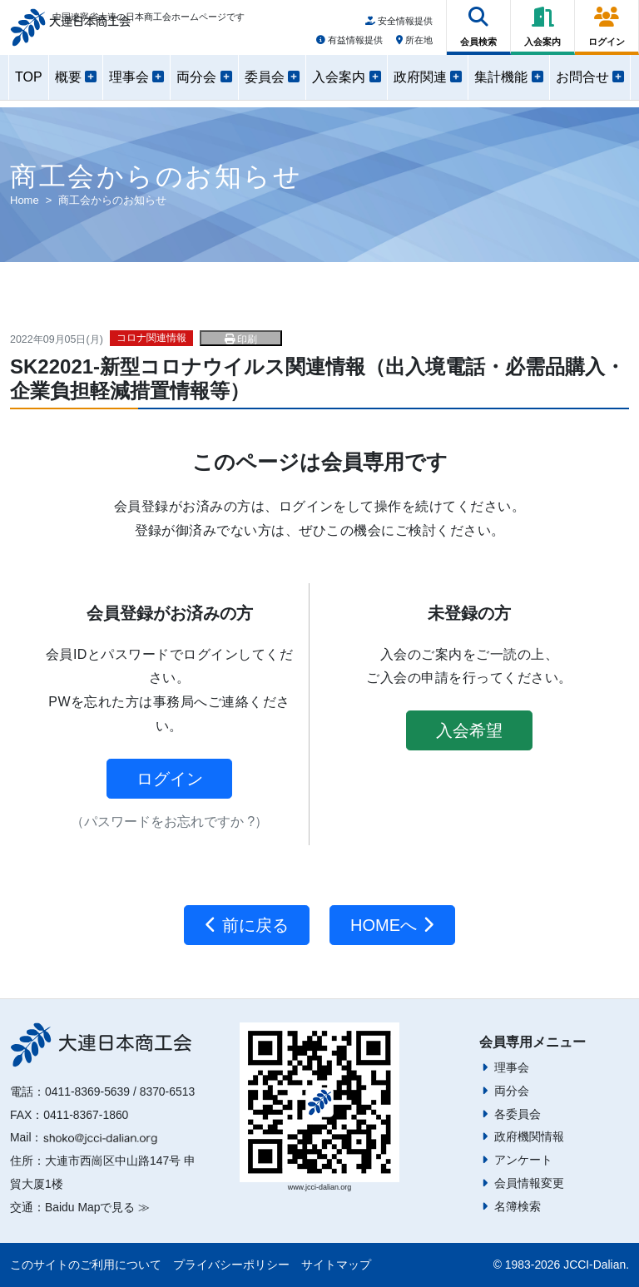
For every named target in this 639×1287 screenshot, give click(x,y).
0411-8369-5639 (87, 1091)
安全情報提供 (399, 26)
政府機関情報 (529, 1136)
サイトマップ (336, 1264)
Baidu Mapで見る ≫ (97, 1207)
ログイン (169, 779)
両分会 (511, 1090)
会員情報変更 (529, 1183)
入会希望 (469, 730)
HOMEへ (392, 925)
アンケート (523, 1159)
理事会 (511, 1067)
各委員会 (517, 1114)
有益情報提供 (349, 44)
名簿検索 (517, 1206)
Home (24, 200)
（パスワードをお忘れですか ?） (169, 821)
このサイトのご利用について (85, 1264)
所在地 (414, 44)
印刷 (241, 339)
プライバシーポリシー (231, 1264)
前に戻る (247, 925)
